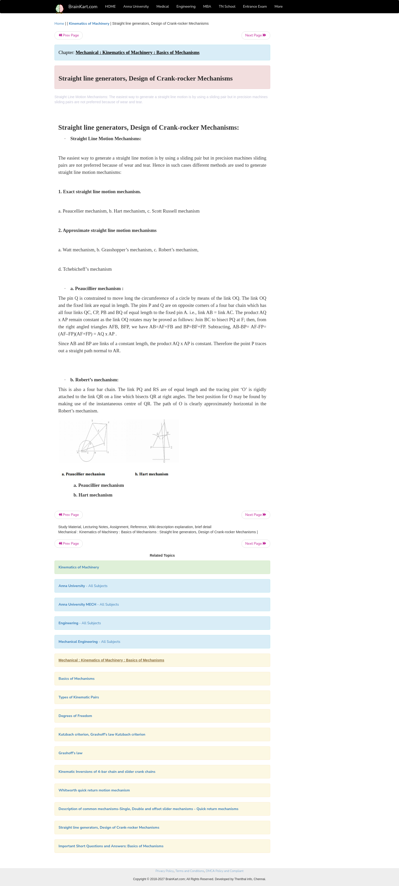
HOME (110, 6)
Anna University (136, 6)
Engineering (186, 6)
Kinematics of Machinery (89, 23)
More (279, 6)
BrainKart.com (82, 7)
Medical (162, 6)
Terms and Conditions (189, 871)
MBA (207, 6)
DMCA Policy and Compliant (225, 871)
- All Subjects (83, 585)
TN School (227, 6)
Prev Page (68, 35)
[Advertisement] (311, 97)
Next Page (255, 35)
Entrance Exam (255, 6)
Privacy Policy (164, 871)
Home (59, 23)
